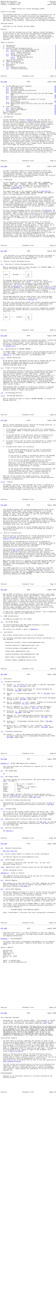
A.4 (7, 110)
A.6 (7, 115)
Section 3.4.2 (50, 343)
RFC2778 (30, 143)
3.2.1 (13, 63)
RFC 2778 (44, 228)
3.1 (7, 59)
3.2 (7, 61)
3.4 (7, 66)
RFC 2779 (13, 641)
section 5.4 (7, 643)
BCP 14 (16, 819)
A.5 (2, 978)
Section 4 (9, 992)
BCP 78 (47, 1219)
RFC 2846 (18, 850)
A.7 (7, 117)
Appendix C (4, 1120)
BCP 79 (20, 1255)
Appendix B (4, 1042)
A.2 (7, 106)
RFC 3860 (4, 97)
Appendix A (7, 423)
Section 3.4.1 (10, 413)
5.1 (7, 75)
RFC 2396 (44, 868)
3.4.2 (13, 70)
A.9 (7, 122)
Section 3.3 (32, 357)
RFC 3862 (23, 835)
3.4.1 (13, 68)
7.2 (7, 82)
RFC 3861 (18, 824)
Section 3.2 (17, 342)
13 (55, 136)
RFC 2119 (16, 223)
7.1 (7, 81)
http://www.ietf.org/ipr (12, 1267)
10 (55, 103)
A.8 (2, 1019)
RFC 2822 (47, 828)
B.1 (7, 129)
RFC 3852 (49, 861)
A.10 (2, 1035)
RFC (53, 930)
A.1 (7, 104)
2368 (4, 932)
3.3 (7, 65)
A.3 (7, 108)
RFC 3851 (44, 856)
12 (55, 132)
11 (55, 117)
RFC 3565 (10, 880)
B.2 (7, 131)
